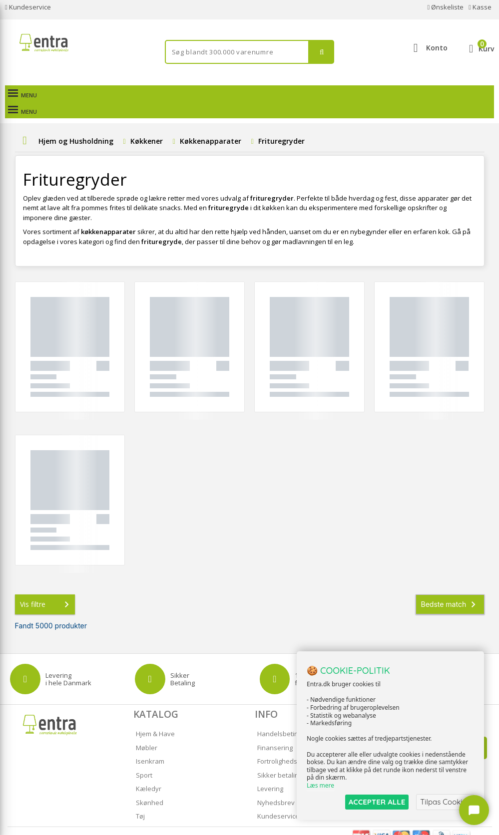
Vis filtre (46, 588)
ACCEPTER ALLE (377, 802)
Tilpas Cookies (445, 802)
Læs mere (320, 786)
